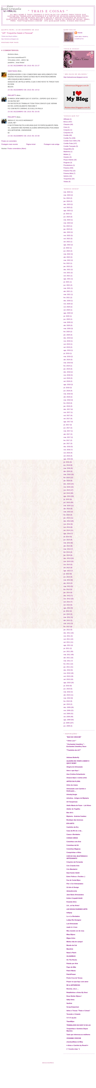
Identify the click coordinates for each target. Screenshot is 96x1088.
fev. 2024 (67, 198)
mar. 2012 (67, 623)
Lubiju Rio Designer (73, 920)
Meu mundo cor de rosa (75, 931)
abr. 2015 (67, 508)
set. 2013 (67, 567)
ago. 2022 (67, 245)
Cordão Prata (68, 143)
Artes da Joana (72, 785)
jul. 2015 (66, 499)
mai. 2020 (67, 322)
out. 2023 (67, 207)
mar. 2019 (67, 363)
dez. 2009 (67, 707)
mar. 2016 (67, 474)
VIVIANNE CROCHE (73, 1038)
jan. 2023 (67, 229)
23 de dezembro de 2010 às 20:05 (24, 111)
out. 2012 (67, 602)
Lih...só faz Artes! (72, 905)
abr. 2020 (67, 325)
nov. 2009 (67, 710)
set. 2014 (67, 530)
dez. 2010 (67, 670)
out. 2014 (67, 527)
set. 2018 (67, 381)
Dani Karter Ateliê (72, 873)
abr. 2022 (67, 257)
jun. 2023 (67, 217)
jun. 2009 (67, 726)
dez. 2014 (67, 521)
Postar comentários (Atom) (16, 148)
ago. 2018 (67, 384)
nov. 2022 (67, 235)
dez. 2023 (67, 204)
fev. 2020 (67, 331)
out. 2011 (67, 639)
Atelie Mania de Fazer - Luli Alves (78, 805)
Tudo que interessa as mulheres (78, 1034)
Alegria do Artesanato (74, 767)
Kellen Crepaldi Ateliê (74, 898)
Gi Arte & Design (72, 887)
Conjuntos (67, 132)
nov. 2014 (67, 524)
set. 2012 (67, 605)
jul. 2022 (66, 248)
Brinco (66, 122)
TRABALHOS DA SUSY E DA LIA (78, 1025)
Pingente (67, 162)
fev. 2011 (67, 664)
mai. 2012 (67, 617)
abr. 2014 (67, 546)
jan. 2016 (67, 480)
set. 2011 (67, 642)
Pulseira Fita (68, 171)
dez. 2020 (67, 300)
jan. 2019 (67, 369)
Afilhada (66, 119)
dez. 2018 (67, 372)
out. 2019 (67, 344)
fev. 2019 (67, 366)
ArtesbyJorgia (71, 794)
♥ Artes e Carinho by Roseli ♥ (77, 1045)
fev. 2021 (67, 297)
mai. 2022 (67, 254)
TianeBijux (70, 1021)
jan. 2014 (67, 555)
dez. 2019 (67, 338)
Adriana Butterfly (72, 757)
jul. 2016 (66, 462)
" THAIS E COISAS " (48, 11)
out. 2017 (67, 415)
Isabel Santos (12, 71)
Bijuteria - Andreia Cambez (76, 816)
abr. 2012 (67, 620)
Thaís (80, 32)
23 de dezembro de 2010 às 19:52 (24, 90)
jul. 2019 (66, 353)
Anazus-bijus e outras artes (76, 778)
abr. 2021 (67, 291)
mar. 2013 (67, 586)
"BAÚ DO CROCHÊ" (73, 737)
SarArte (69, 1003)
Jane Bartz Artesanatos (75, 894)
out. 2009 (67, 713)
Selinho (66, 176)
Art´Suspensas (72, 802)
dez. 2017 (67, 409)
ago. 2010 (67, 682)
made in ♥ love (71, 927)
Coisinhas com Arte (73, 841)
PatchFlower (71, 974)
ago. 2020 (67, 313)
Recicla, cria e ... (72, 989)
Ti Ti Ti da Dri (71, 1018)
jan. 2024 (67, 201)
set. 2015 (67, 493)
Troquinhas (67, 179)
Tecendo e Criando (73, 1014)
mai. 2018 (67, 394)
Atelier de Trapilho (73, 809)
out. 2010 (67, 676)
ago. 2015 (67, 496)
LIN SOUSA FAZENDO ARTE (76, 909)
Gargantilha (68, 149)
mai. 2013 (67, 580)
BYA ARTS (70, 823)
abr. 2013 (67, 583)
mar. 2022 (67, 260)
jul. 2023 (66, 213)
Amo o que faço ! (72, 770)
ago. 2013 (67, 571)
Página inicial (30, 144)
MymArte (69, 949)
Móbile (66, 154)
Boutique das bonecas (74, 820)
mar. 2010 (67, 698)
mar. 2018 (67, 400)
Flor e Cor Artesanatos (74, 884)
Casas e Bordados (73, 834)
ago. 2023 (67, 210)
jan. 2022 (67, 266)
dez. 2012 (67, 595)
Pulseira (66, 168)
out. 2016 (67, 453)
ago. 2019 (67, 350)
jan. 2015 (67, 518)
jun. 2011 (67, 651)
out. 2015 (67, 490)
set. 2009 (67, 716)
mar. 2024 (67, 195)
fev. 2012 (67, 626)
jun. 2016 (67, 465)
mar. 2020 (67, 328)
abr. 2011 (67, 657)
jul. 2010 (66, 685)
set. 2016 (67, 456)
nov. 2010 (67, 673)
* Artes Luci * (71, 741)
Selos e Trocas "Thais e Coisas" (78, 1010)
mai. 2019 (67, 356)
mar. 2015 (67, 512)
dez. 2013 (67, 558)
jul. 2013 (66, 574)
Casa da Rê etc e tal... (74, 831)
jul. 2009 (66, 723)
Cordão (66, 135)
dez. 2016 (67, 446)
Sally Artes (70, 999)
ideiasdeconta (71, 891)
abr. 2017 (67, 434)
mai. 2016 (67, 468)
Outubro (66, 157)
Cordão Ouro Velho (70, 141)
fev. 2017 (67, 440)
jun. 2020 (67, 319)
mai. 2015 (67, 505)
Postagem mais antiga (51, 144)
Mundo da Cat (71, 945)
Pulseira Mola (68, 173)
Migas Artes (70, 938)
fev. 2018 (67, 403)
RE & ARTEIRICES (73, 985)
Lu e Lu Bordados (73, 916)
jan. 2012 (67, 629)
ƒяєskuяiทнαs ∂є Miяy (74, 1042)
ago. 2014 (67, 533)
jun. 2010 (67, 689)
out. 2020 (67, 307)
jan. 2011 (67, 667)
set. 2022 (67, 241)
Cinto (65, 127)
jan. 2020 (67, 335)
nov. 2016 (67, 449)
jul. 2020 (66, 316)
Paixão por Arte (72, 963)
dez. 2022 (67, 232)
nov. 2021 (67, 272)
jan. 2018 (67, 406)
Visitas (66, 181)
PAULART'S (12, 95)
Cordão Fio (67, 138)
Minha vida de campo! (74, 941)
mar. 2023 (67, 223)
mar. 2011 (67, 661)
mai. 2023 (67, 220)
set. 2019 (67, 347)
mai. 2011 (67, 654)
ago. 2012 (67, 608)
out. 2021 (67, 276)
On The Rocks (71, 960)
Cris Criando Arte (72, 865)
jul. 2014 (66, 536)
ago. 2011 (67, 645)
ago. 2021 (67, 279)
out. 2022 (67, 238)
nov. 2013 (67, 561)
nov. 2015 (67, 487)
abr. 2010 (67, 695)
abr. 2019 (67, 359)
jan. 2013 (67, 592)
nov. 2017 (67, 412)
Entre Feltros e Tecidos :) (75, 876)
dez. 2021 (67, 269)
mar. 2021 (67, 294)
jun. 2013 (67, 577)
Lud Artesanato (72, 923)
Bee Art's (69, 812)
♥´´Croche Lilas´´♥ (73, 1049)
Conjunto (67, 130)
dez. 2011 (67, 633)
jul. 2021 (66, 282)
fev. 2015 (67, 515)
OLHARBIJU (71, 956)
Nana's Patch (71, 952)
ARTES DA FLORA (73, 781)
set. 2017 (67, 418)
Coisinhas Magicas (73, 849)
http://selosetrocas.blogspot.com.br (76, 77)
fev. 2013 (67, 589)
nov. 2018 (67, 375)
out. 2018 (67, 378)
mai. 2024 (67, 192)
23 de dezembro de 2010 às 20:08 (24, 136)
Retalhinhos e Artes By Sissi (77, 992)
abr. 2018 (67, 397)
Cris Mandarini (71, 869)
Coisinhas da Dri (72, 845)
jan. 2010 (67, 704)
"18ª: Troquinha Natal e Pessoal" (17, 33)
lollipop (69, 912)
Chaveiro (67, 124)
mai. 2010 (67, 692)
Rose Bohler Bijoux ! (74, 996)
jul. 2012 (66, 611)
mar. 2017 (67, 437)
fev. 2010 (67, 701)
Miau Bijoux (70, 934)
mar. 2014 (67, 549)
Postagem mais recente (9, 144)
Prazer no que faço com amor (77, 981)
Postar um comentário (9, 141)
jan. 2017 (67, 443)
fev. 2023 (67, 226)
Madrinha (67, 151)
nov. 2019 (67, 341)
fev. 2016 (67, 477)
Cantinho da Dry (72, 827)
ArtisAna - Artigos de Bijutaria (77, 798)
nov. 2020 (67, 304)
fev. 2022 (67, 263)
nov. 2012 (67, 599)
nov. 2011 (67, 636)
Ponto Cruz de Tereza (74, 978)
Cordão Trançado (70, 146)
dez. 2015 (67, 484)
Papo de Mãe (71, 967)
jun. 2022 (67, 251)
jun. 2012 (67, 614)
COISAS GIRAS (72, 838)
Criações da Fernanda (74, 862)
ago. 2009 (67, 720)
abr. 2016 (67, 471)
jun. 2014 (67, 540)
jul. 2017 (66, 425)
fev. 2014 (67, 552)
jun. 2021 (67, 285)
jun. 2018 (67, 391)
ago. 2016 (67, 459)
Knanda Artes (71, 902)
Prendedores (68, 165)
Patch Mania (71, 970)
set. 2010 (67, 679)
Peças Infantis (68, 160)
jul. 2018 (66, 387)
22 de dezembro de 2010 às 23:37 (24, 65)
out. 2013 (67, 564)
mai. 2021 (67, 288)
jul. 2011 (66, 648)
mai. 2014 (67, 543)
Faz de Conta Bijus (73, 880)
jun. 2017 (67, 428)
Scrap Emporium (72, 1007)
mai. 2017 (67, 431)
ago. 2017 (67, 421)
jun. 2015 (67, 502)
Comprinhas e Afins (73, 852)
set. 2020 (67, 310)
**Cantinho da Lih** (73, 750)
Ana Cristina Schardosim (75, 774)
